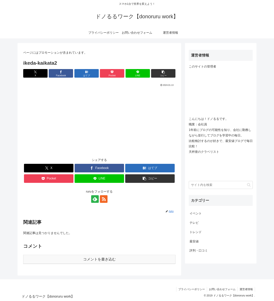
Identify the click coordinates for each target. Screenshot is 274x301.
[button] (163, 73)
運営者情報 (246, 289)
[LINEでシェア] (138, 73)
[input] (221, 185)
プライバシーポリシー (191, 289)
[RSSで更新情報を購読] (104, 199)
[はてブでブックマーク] (86, 73)
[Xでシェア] (35, 73)
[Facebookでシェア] (61, 73)
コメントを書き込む (99, 259)
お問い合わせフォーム (222, 289)
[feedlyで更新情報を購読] (95, 199)
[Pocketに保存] (112, 73)
